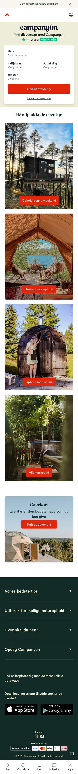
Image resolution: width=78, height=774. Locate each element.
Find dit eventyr (39, 89)
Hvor (11, 51)
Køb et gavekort (39, 524)
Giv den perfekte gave (39, 98)
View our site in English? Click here (39, 4)
